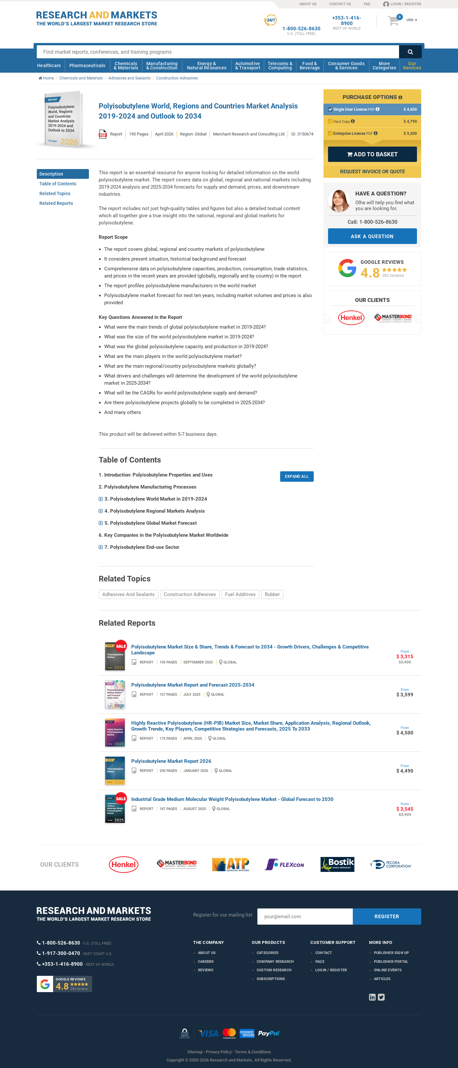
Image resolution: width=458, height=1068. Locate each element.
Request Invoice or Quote (372, 172)
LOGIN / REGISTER (402, 4)
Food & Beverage (310, 65)
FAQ (367, 4)
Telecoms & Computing (280, 65)
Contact (323, 953)
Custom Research (274, 970)
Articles (382, 979)
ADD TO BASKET (372, 154)
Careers (206, 962)
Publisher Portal (391, 962)
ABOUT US (308, 4)
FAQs (319, 962)
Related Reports (56, 203)
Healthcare (49, 65)
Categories (268, 953)
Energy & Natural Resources (206, 65)
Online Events (388, 970)
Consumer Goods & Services (346, 65)
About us (207, 953)
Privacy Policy (219, 1051)
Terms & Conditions (253, 1051)
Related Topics (54, 193)
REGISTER (387, 916)
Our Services (412, 65)
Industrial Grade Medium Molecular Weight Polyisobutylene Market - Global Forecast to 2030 (232, 799)
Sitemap (195, 1051)
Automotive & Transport (247, 65)
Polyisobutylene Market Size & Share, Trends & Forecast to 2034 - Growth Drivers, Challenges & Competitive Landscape (250, 650)
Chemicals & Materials (126, 65)
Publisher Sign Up (391, 953)
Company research (275, 962)
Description (51, 174)
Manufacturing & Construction (162, 65)
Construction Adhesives (190, 594)
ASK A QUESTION (372, 236)
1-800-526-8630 (301, 29)
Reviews (205, 970)
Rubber (272, 594)
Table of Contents (57, 183)
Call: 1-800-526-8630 (372, 222)
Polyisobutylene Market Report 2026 (171, 761)
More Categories (384, 65)
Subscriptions (271, 979)
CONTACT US (340, 4)
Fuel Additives (240, 594)
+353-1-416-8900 (346, 20)
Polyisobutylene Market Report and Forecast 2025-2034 (192, 685)
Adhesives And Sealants (128, 594)
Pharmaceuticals (87, 65)
